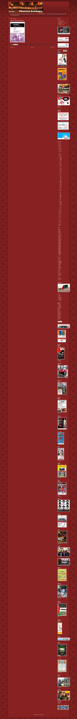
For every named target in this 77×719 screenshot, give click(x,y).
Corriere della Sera (59, 264)
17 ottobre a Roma (60, 207)
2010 (59, 148)
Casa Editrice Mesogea (59, 231)
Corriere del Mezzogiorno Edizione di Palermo (59, 262)
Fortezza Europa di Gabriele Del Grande (59, 246)
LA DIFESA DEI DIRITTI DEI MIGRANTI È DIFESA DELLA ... (60, 196)
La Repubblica (59, 272)
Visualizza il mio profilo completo (59, 318)
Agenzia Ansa (59, 258)
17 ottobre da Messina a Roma (60, 169)
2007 (59, 225)
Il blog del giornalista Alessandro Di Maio (59, 252)
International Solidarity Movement (59, 299)
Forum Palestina (59, 295)
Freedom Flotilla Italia (59, 297)
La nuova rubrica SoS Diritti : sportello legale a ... (60, 160)
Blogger (42, 714)
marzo (60, 218)
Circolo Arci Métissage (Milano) (59, 241)
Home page (32, 47)
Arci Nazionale (59, 229)
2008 (59, 224)
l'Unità (59, 271)
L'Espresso (59, 270)
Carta (59, 260)
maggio (60, 214)
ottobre (60, 155)
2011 (59, 147)
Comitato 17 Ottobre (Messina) (59, 243)
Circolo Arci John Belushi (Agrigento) (59, 238)
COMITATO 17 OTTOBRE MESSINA (60, 203)
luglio (60, 211)
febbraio (60, 220)
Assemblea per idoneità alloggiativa (60, 183)
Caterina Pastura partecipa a (60, 165)
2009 (59, 149)
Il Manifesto (59, 267)
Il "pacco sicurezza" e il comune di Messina (60, 188)
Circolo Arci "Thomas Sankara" (60, 304)
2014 (59, 143)
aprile (60, 216)
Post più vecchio (52, 47)
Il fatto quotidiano (59, 266)
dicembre (60, 151)
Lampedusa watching (61, 24)
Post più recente (12, 47)
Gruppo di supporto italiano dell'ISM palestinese (59, 249)
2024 (59, 142)
